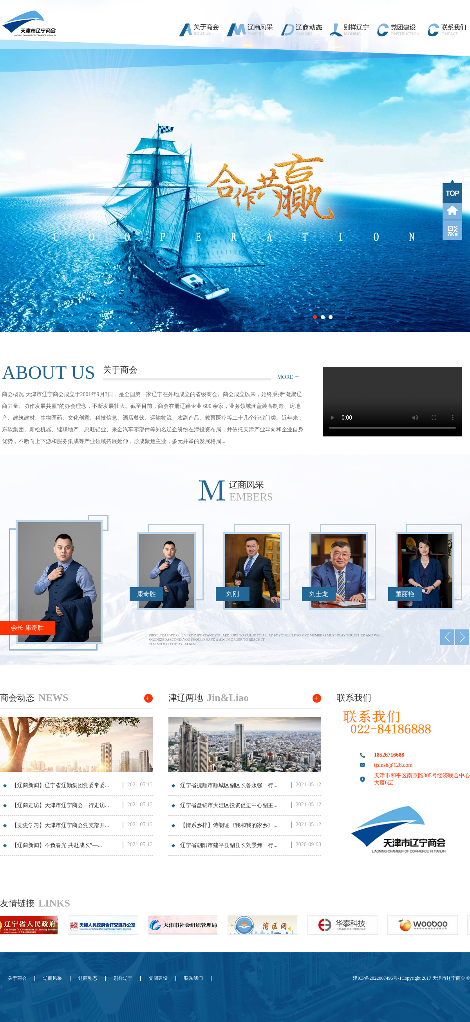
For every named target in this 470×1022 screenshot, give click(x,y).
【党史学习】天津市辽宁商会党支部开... (60, 825)
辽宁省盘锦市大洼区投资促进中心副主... (229, 805)
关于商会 (17, 978)
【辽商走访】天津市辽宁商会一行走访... (60, 805)
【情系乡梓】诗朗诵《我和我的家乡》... (229, 825)
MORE (285, 377)
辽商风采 (52, 978)
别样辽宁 (123, 978)
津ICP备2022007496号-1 (377, 978)
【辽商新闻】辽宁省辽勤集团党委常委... (60, 785)
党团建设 (158, 978)
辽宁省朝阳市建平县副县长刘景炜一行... (229, 845)
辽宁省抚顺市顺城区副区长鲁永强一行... (229, 785)
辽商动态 (87, 978)
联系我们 (193, 978)
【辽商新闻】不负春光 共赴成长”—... (57, 845)
